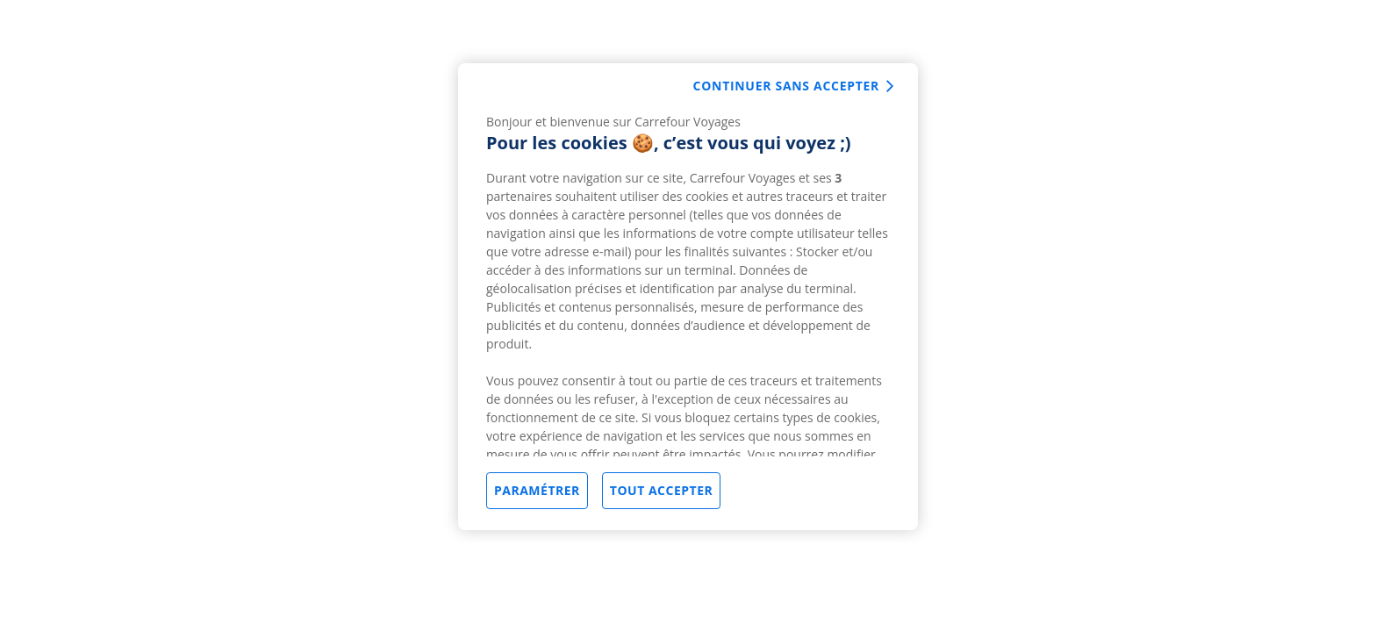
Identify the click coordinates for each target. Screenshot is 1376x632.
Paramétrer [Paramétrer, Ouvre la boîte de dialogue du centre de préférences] (537, 490)
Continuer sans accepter (786, 85)
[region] (688, 296)
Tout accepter (661, 490)
